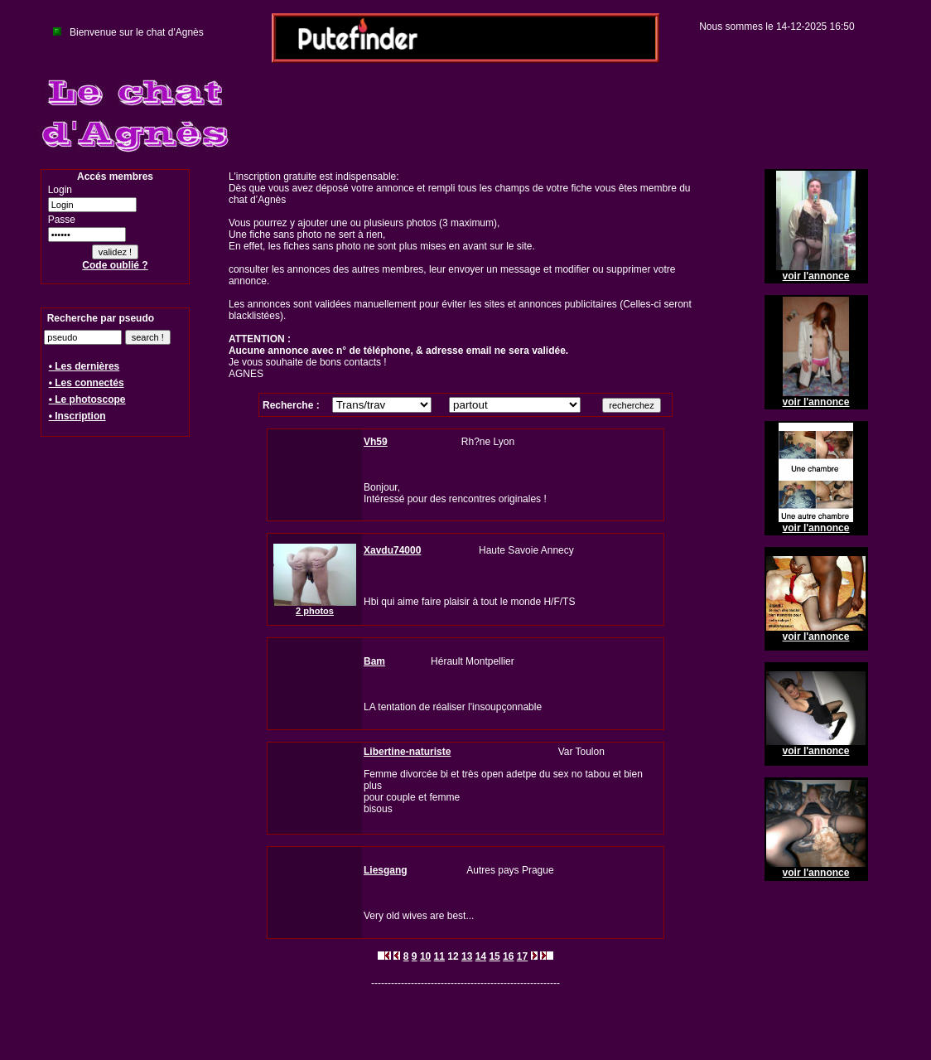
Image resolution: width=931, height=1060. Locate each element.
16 (508, 956)
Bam (374, 661)
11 (439, 956)
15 (494, 956)
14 (480, 956)
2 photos (315, 611)
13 (466, 956)
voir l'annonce (816, 276)
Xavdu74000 (392, 550)
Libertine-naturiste (407, 751)
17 (522, 956)
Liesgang (386, 870)
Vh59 (376, 442)
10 (425, 956)
